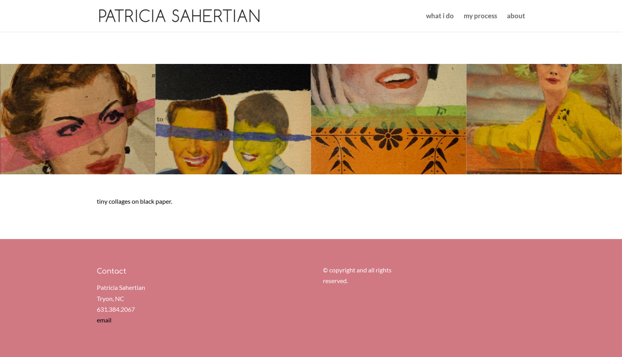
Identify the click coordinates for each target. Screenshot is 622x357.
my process (480, 16)
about (516, 16)
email (104, 320)
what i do (440, 16)
